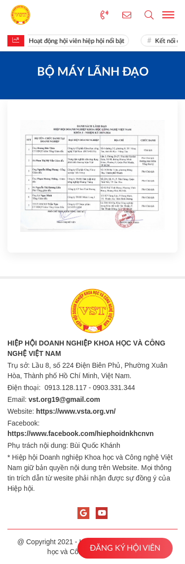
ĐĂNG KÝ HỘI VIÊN (125, 548)
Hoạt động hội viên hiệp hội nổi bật (78, 41)
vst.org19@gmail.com (64, 399)
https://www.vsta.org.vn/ (75, 411)
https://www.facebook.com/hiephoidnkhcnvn (80, 433)
